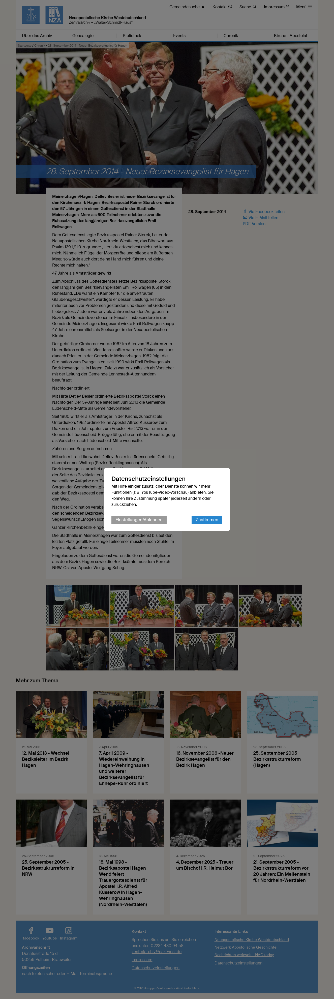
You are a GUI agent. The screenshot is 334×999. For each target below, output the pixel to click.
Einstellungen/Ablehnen (139, 519)
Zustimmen (207, 519)
